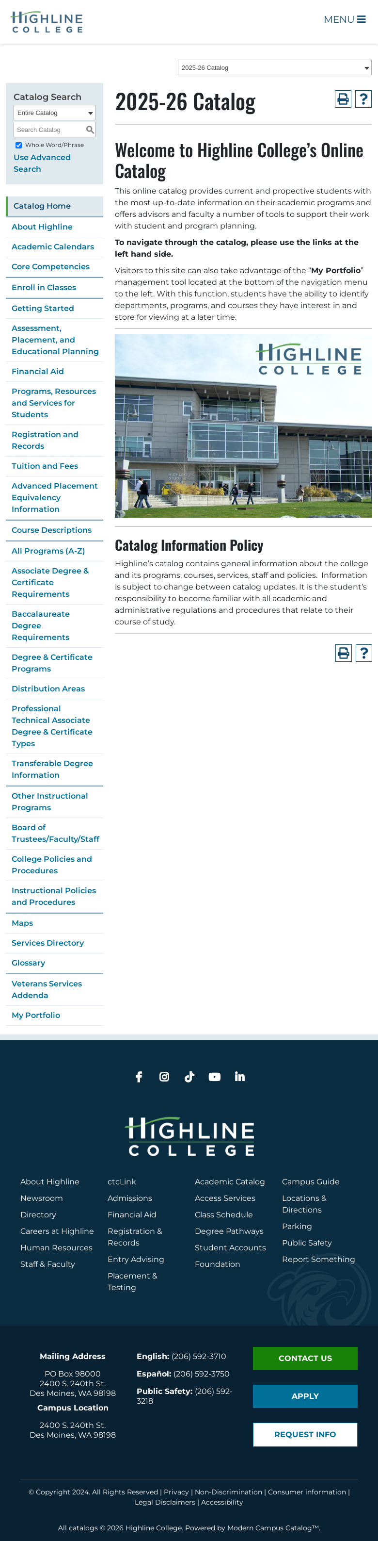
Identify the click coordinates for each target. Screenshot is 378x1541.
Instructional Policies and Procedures (54, 896)
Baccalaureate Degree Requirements (41, 625)
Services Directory (48, 943)
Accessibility (222, 1502)
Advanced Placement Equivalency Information (55, 497)
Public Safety (307, 1242)
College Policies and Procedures (52, 864)
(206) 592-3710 (199, 1356)
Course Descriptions (52, 530)
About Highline (42, 226)
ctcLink (122, 1181)
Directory (38, 1214)
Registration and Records (45, 440)
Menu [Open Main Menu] (345, 19)
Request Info (305, 1434)
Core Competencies (51, 266)
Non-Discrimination (228, 1492)
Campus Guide (311, 1181)
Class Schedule (224, 1214)
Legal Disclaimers (165, 1502)
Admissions (131, 1198)
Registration (131, 1231)
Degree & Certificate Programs (52, 663)
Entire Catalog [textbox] (37, 112)
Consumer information (307, 1492)
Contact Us (305, 1358)
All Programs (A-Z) (48, 551)
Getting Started (43, 308)
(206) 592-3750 (201, 1373)
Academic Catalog (230, 1181)
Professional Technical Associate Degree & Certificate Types (52, 726)
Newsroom (41, 1198)
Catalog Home (42, 206)
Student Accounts (230, 1247)
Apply (305, 1396)
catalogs (83, 1528)
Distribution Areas (48, 688)
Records (124, 1242)
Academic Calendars (53, 246)
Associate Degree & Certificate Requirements (50, 582)
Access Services (225, 1198)
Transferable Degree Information (52, 769)
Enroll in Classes (44, 287)
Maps (22, 923)
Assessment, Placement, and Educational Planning (55, 340)
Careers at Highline (57, 1231)
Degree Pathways (229, 1231)
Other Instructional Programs (50, 801)
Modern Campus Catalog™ (273, 1528)
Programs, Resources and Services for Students (54, 403)
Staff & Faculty (47, 1264)
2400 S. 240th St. (73, 1383)
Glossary (28, 962)
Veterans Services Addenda (47, 989)
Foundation (217, 1264)
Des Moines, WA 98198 (73, 1393)
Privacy (176, 1492)
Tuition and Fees (45, 466)
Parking (297, 1226)
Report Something (318, 1259)
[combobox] (275, 67)
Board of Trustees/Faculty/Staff (55, 833)
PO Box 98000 (73, 1373)
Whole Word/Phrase (54, 144)
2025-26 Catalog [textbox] (205, 67)
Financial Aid (38, 371)
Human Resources (56, 1247)
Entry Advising (136, 1259)
